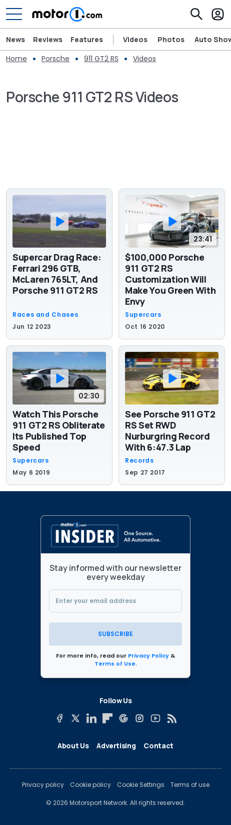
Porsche (56, 59)
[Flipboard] (107, 718)
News (15, 39)
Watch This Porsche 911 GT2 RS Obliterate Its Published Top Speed (58, 430)
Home (16, 59)
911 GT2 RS (101, 59)
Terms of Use (115, 664)
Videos (135, 39)
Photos (171, 39)
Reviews (47, 39)
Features (86, 39)
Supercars (143, 315)
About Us (73, 745)
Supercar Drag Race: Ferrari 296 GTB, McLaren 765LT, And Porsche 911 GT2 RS (56, 273)
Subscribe (115, 634)
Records (139, 461)
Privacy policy (43, 785)
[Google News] (123, 718)
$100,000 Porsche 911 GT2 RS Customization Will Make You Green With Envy (170, 279)
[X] (75, 718)
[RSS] (171, 718)
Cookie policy (90, 785)
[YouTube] (155, 718)
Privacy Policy (148, 656)
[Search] (196, 14)
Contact (159, 745)
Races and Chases (45, 315)
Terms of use (190, 785)
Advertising (116, 745)
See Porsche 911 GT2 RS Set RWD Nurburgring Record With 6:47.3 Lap (170, 430)
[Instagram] (139, 718)
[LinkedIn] (91, 718)
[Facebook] (59, 718)
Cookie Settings (140, 785)
